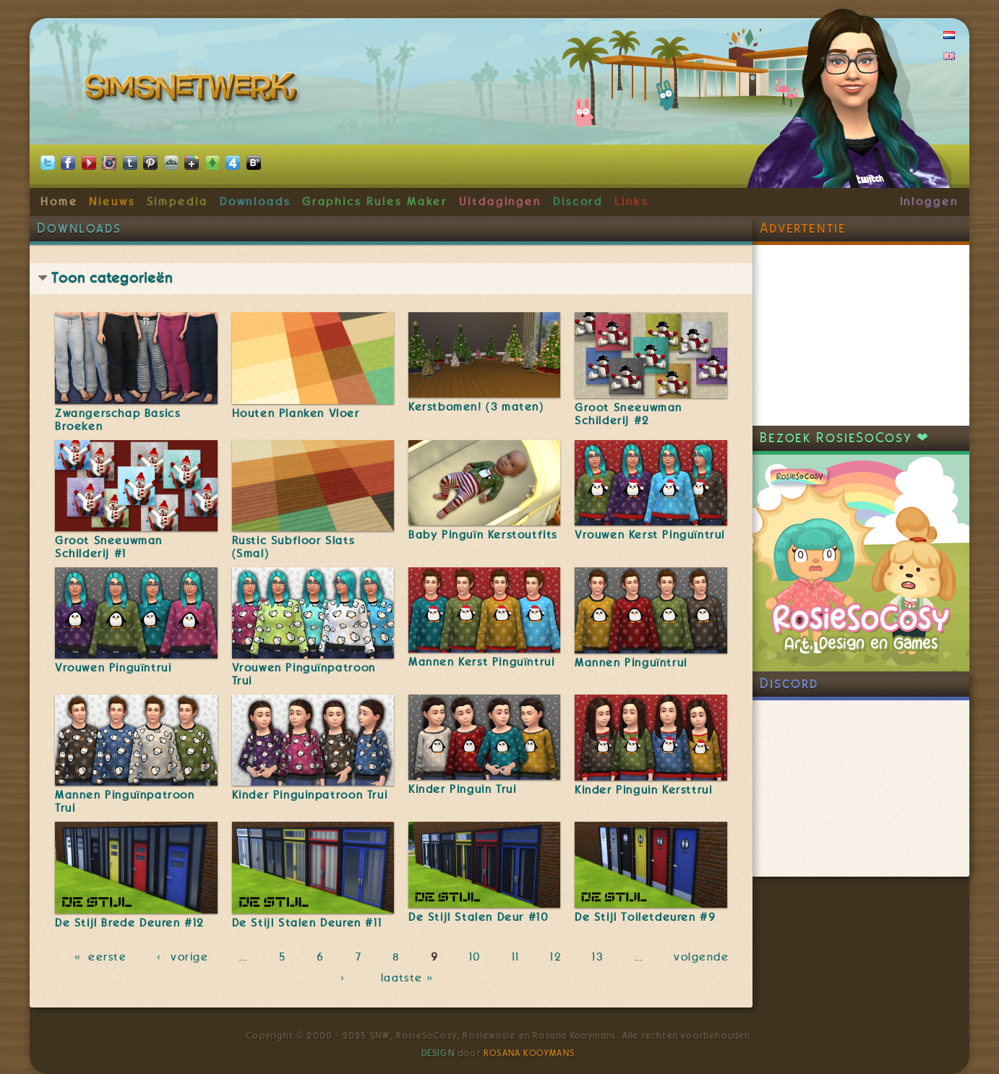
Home (59, 201)
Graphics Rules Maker (375, 201)
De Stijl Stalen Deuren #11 (307, 922)
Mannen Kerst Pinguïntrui (481, 662)
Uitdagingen (500, 201)
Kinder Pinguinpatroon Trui (310, 795)
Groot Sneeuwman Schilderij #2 (628, 414)
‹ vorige (182, 956)
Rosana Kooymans (529, 1053)
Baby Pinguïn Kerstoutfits (482, 534)
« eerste (100, 956)
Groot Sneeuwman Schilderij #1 (109, 547)
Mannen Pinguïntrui (631, 662)
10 (475, 956)
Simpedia (177, 201)
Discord (578, 201)
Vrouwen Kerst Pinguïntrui (650, 534)
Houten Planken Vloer (296, 413)
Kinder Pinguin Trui (462, 789)
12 (556, 956)
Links (631, 201)
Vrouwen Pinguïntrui (113, 667)
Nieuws (112, 201)
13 (597, 956)
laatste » (409, 978)
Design (438, 1053)
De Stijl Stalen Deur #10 (478, 917)
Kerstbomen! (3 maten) (476, 406)
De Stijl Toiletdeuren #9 (645, 917)
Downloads (255, 201)
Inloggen (929, 201)
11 (516, 956)
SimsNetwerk (193, 90)
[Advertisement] (861, 335)
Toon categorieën (112, 278)
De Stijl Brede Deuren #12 (130, 922)
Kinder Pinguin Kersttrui (643, 789)
